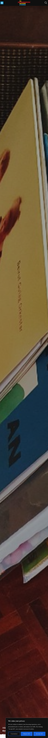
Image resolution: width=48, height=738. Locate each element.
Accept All (39, 734)
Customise (14, 734)
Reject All (27, 734)
